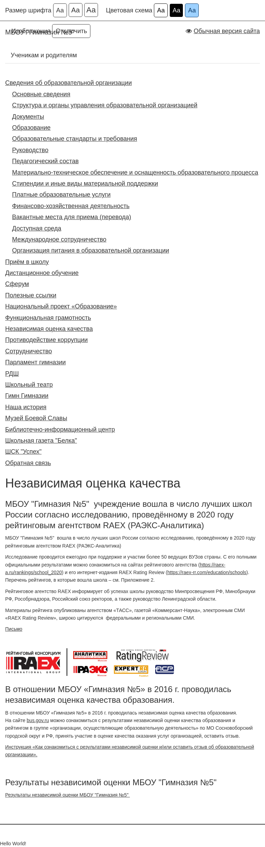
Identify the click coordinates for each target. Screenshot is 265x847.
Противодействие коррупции (46, 339)
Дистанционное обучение (42, 272)
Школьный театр (29, 384)
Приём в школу (27, 261)
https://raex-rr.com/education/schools (206, 572)
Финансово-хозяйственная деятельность (70, 206)
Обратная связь (28, 463)
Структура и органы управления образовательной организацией (104, 105)
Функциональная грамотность (48, 317)
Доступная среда (36, 228)
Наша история (25, 407)
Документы (28, 116)
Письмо (13, 629)
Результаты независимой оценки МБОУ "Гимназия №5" (67, 795)
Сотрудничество (28, 351)
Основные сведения (41, 94)
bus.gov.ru (38, 720)
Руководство (30, 150)
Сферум (17, 283)
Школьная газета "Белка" (41, 440)
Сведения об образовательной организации (68, 82)
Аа (60, 10)
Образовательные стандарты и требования (74, 138)
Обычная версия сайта (227, 31)
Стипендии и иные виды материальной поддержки (85, 183)
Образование (31, 127)
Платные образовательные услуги (61, 194)
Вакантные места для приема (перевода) (71, 217)
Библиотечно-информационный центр (60, 429)
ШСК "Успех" (23, 451)
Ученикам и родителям (44, 55)
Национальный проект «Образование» (61, 306)
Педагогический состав (45, 161)
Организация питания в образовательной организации (90, 250)
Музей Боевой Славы (36, 418)
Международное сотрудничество (59, 239)
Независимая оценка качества (49, 328)
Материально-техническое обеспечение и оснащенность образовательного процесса (135, 172)
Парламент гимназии (35, 362)
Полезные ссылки (30, 295)
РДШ (12, 373)
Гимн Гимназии (26, 395)
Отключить (71, 31)
